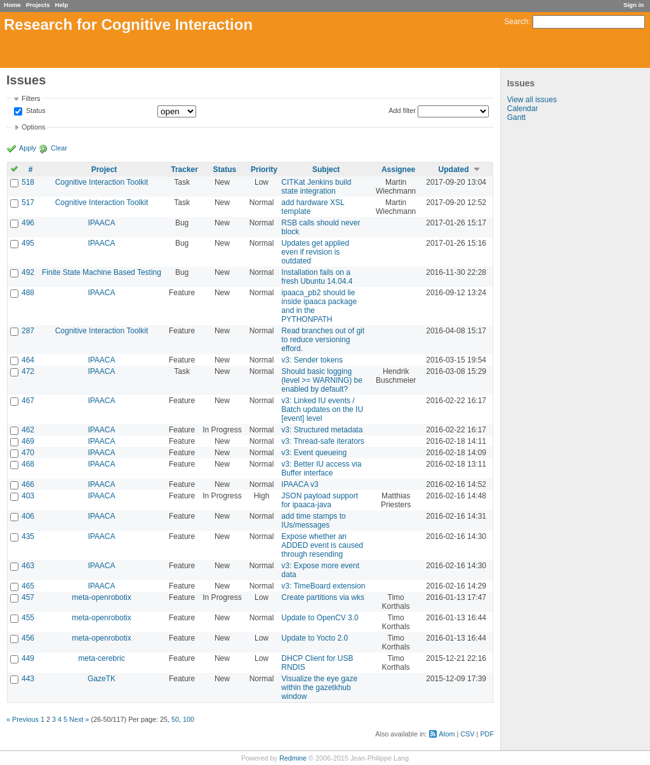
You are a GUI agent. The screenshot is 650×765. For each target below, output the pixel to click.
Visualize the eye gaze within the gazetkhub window (319, 687)
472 (28, 371)
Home (12, 4)
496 (28, 222)
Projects (38, 4)
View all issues (532, 99)
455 (28, 617)
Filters (31, 98)
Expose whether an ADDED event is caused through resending (322, 545)
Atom (446, 734)
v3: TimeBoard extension (323, 586)
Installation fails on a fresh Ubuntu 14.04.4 (316, 277)
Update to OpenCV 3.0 (319, 617)
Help (62, 4)
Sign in (633, 4)
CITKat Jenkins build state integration (316, 187)
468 (28, 464)
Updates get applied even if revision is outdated (315, 252)
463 (28, 565)
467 (28, 400)
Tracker (184, 169)
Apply (27, 148)
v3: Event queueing (314, 452)
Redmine (293, 758)
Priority (264, 169)
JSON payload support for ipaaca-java (319, 500)
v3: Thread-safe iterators (322, 441)
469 (28, 441)
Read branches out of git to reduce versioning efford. (322, 339)
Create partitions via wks (322, 597)
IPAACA (101, 222)
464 (28, 360)
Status (35, 111)
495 (28, 243)
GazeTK (102, 678)
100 (188, 719)
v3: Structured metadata (321, 429)
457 (28, 597)
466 (28, 484)
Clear (59, 148)
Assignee (398, 169)
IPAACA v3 (299, 484)
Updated (454, 169)
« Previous (22, 719)
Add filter (402, 110)
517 (28, 202)
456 (28, 638)
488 (28, 292)
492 (28, 272)
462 (28, 429)
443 (28, 678)
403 (28, 495)
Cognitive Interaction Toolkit (102, 182)
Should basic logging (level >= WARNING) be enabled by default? (321, 380)
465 (28, 586)
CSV (467, 734)
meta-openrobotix (101, 597)
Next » (79, 719)
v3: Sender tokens (312, 360)
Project (104, 169)
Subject (326, 169)
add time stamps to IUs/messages (313, 520)
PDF (487, 734)
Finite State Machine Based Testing (101, 272)
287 (28, 330)
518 (28, 182)
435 (28, 536)
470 (28, 452)
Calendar (522, 108)
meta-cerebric (101, 658)
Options (33, 127)
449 (28, 658)
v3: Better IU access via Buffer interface (321, 468)
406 (28, 516)
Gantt (516, 117)
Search (516, 21)
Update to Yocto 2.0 (314, 638)
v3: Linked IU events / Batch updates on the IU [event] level (322, 409)
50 (175, 719)
